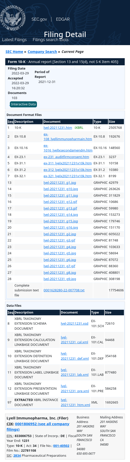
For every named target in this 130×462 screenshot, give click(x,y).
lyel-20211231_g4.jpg (60, 246)
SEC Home (14, 51)
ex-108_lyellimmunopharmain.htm (68, 136)
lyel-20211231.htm (58, 127)
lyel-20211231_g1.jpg (60, 182)
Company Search (42, 51)
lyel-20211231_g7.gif (59, 266)
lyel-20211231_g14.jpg (61, 214)
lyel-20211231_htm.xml (75, 402)
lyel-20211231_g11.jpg (61, 195)
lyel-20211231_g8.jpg (60, 272)
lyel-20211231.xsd (74, 323)
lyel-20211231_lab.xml (75, 372)
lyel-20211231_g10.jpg (61, 189)
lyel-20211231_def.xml (75, 356)
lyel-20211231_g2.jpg (60, 234)
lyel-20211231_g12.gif (60, 201)
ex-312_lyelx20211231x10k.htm (68, 169)
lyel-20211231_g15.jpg (61, 221)
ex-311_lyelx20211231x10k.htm (68, 163)
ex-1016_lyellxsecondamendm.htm (68, 148)
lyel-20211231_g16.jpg (61, 227)
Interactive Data (23, 104)
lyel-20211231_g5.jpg (60, 253)
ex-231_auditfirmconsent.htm (66, 157)
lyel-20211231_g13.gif (60, 208)
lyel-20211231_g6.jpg (60, 259)
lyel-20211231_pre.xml (75, 388)
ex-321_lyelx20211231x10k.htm (68, 176)
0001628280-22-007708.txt (64, 290)
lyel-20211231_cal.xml (74, 340)
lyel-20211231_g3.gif (59, 240)
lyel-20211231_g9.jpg (60, 278)
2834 (17, 455)
